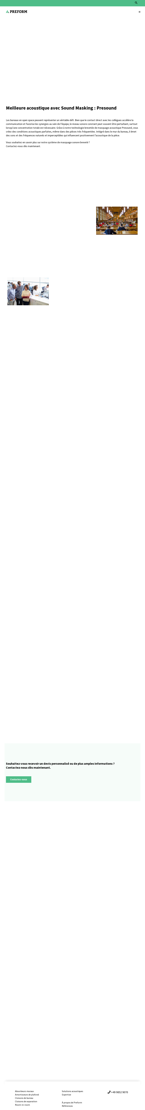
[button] (136, 3)
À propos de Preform (72, 1102)
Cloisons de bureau (24, 1098)
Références (67, 1105)
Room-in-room (22, 1104)
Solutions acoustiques (72, 1091)
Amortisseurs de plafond (27, 1094)
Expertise (66, 1094)
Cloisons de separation (26, 1101)
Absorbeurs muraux (24, 1091)
